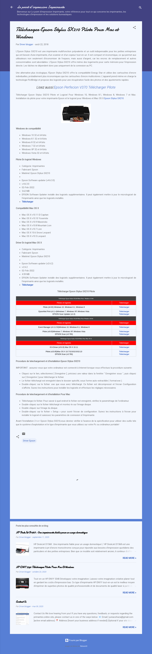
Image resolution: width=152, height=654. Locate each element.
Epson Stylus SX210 (114, 98)
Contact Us (21, 602)
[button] (134, 28)
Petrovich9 (83, 646)
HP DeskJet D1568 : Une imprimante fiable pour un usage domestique (51, 532)
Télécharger (28, 201)
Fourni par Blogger (76, 640)
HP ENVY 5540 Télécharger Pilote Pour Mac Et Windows (45, 567)
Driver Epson (29, 440)
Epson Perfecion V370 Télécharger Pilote (84, 87)
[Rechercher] (140, 8)
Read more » (129, 558)
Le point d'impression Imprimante (41, 7)
